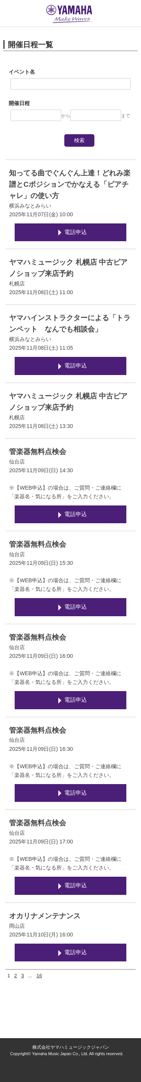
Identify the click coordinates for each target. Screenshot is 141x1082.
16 (39, 975)
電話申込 (75, 232)
